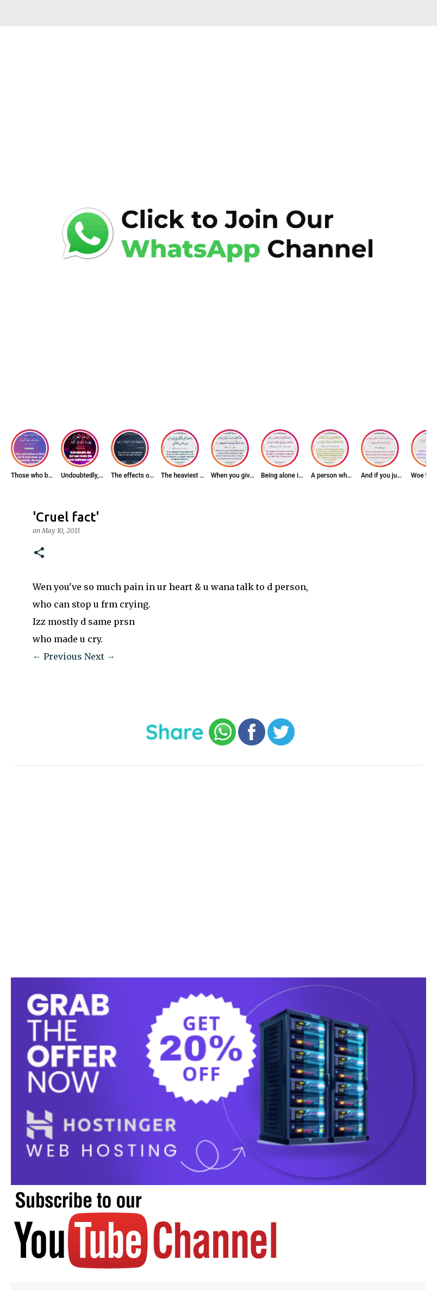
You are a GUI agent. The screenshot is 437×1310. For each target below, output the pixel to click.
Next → (99, 656)
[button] (39, 553)
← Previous (57, 656)
